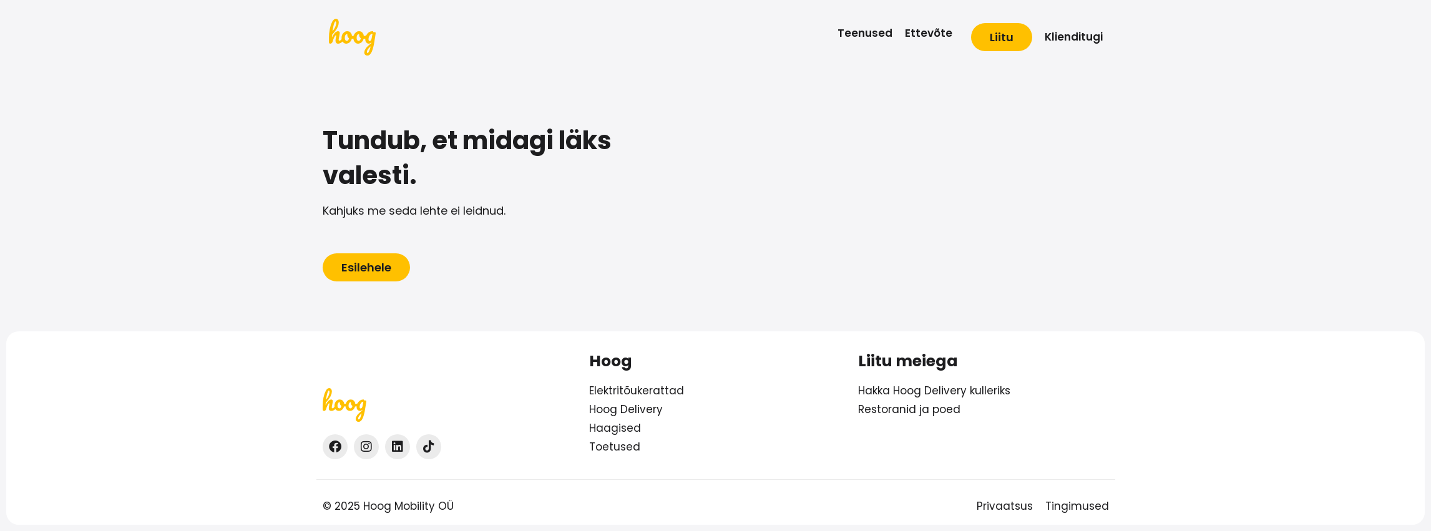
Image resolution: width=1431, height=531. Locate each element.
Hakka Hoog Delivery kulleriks (934, 390)
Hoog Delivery (626, 409)
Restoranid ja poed (909, 409)
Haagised (615, 428)
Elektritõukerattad (636, 390)
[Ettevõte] (929, 33)
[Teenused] (865, 33)
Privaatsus (1005, 506)
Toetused (614, 447)
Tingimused (1077, 506)
